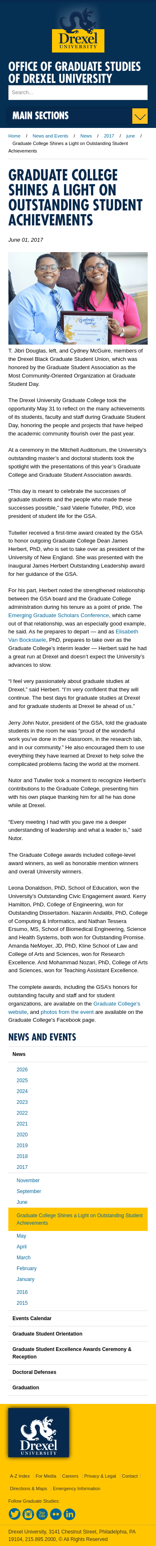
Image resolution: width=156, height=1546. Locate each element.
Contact (130, 1475)
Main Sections (40, 115)
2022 (22, 1113)
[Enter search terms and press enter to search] (78, 92)
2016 (22, 1292)
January (26, 1279)
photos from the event (67, 1012)
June (22, 1202)
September (29, 1191)
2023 (22, 1102)
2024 (22, 1091)
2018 (22, 1156)
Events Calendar (32, 1318)
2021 (22, 1124)
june (130, 135)
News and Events (51, 135)
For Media (46, 1475)
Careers (70, 1475)
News (86, 135)
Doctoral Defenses (34, 1372)
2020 (22, 1135)
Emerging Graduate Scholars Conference (58, 615)
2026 (22, 1070)
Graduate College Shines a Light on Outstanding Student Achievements (80, 1219)
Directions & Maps (28, 1488)
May (21, 1236)
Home (14, 135)
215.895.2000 (40, 1539)
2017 (109, 135)
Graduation (25, 1388)
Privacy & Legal (100, 1475)
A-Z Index (20, 1475)
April (22, 1247)
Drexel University (78, 27)
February (27, 1268)
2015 (22, 1303)
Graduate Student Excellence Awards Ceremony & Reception (71, 1353)
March (23, 1258)
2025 (22, 1080)
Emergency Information (76, 1488)
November (28, 1180)
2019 (22, 1145)
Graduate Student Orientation (47, 1334)
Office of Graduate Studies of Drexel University (74, 72)
